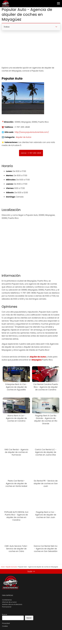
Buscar (4, 614)
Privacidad (6, 623)
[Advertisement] (31, 48)
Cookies (5, 626)
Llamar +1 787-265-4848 (31, 153)
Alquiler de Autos (23, 137)
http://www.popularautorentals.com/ (32, 132)
